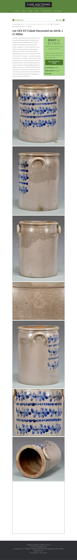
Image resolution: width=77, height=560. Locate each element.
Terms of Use (43, 552)
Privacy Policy (34, 552)
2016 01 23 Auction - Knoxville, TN (36, 24)
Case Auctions (38, 5)
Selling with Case (54, 62)
